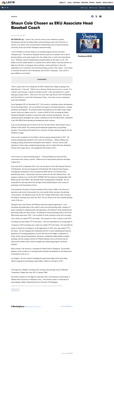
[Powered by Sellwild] (70, 353)
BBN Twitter (102, 8)
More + (109, 8)
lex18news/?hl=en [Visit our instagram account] (5, 7)
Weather (84, 3)
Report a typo (15, 290)
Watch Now (108, 3)
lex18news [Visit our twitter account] (8, 7)
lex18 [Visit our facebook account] (3, 7)
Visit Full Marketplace (67, 306)
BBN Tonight (84, 8)
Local (69, 3)
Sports (91, 3)
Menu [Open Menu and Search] (62, 2)
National (76, 3)
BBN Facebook (93, 8)
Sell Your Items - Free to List (33, 306)
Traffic (98, 3)
